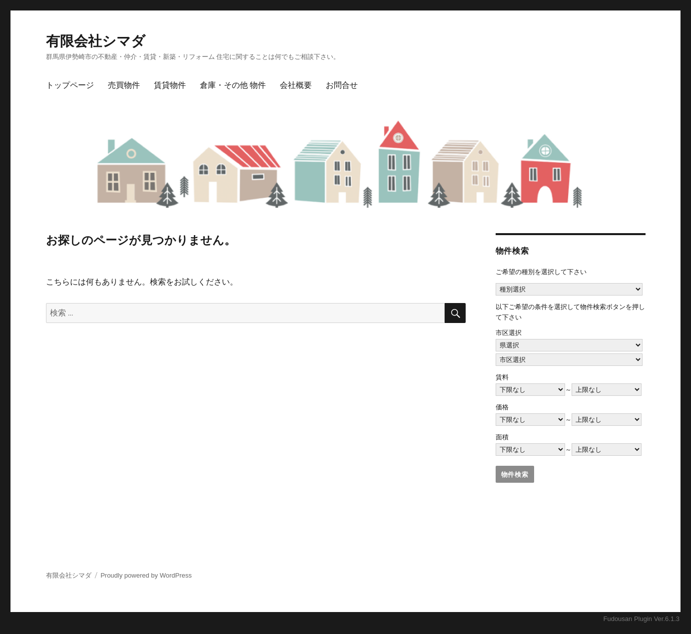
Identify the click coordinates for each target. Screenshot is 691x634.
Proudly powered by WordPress (146, 575)
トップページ (70, 85)
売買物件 (124, 85)
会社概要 (296, 85)
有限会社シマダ (95, 41)
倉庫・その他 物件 (233, 85)
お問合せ (342, 85)
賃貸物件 (170, 85)
